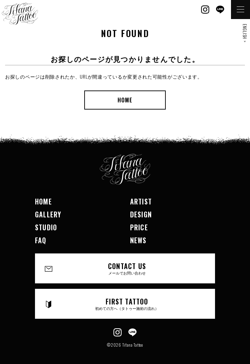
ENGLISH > (245, 33)
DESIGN (141, 214)
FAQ (41, 240)
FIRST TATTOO (127, 303)
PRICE (139, 227)
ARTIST (141, 201)
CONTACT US (127, 268)
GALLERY (48, 214)
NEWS (138, 240)
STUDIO (46, 227)
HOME (125, 100)
